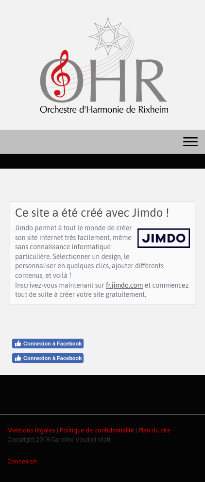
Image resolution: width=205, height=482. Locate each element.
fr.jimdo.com (124, 285)
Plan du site (154, 430)
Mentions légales (31, 430)
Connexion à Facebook (48, 343)
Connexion (22, 461)
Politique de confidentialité (97, 430)
